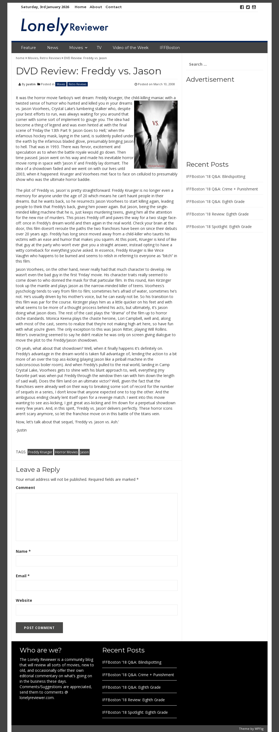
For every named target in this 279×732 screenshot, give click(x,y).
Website (24, 600)
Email (23, 575)
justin (31, 84)
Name (23, 551)
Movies (76, 47)
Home (80, 7)
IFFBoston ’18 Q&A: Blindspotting (215, 176)
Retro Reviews (50, 58)
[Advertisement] (220, 120)
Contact (113, 7)
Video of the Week (130, 47)
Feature (28, 47)
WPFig (259, 729)
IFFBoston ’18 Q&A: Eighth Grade (215, 201)
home (20, 58)
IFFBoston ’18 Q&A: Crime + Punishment (222, 189)
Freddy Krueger (40, 452)
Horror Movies (66, 452)
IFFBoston (170, 47)
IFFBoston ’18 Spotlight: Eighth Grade (219, 226)
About (96, 7)
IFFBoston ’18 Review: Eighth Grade (217, 214)
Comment (25, 487)
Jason (84, 452)
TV (99, 47)
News (52, 47)
